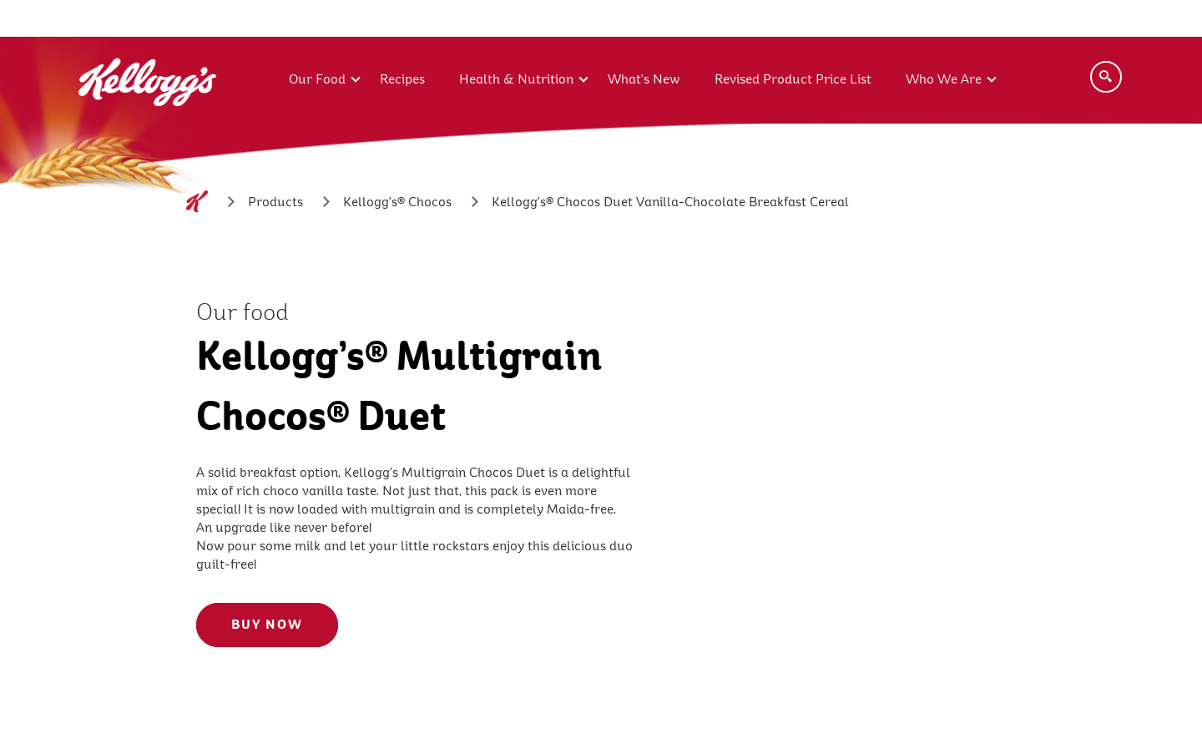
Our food (242, 312)
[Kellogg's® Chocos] (397, 201)
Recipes (402, 79)
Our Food (317, 79)
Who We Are (944, 79)
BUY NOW (267, 624)
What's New (643, 79)
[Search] (1106, 77)
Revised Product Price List (793, 79)
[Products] (275, 201)
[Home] (197, 201)
